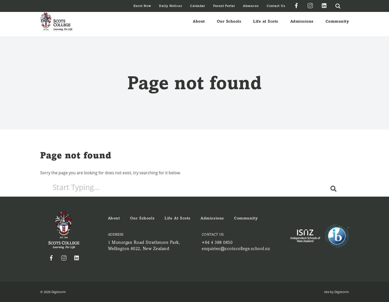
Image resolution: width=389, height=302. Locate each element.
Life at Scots (265, 24)
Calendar (197, 6)
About (199, 24)
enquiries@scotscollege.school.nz (236, 248)
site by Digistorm (336, 292)
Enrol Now (142, 6)
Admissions (302, 24)
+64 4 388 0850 (217, 242)
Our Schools (229, 24)
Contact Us (276, 6)
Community (337, 24)
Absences (251, 6)
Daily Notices (170, 6)
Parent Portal (224, 6)
